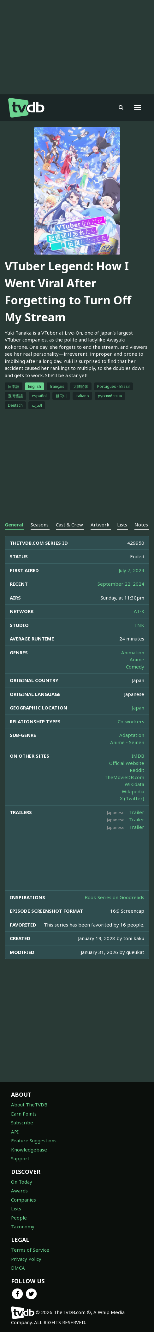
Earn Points (24, 1114)
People (19, 1217)
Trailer (136, 812)
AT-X (139, 611)
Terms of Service (30, 1250)
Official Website (126, 763)
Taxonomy (22, 1226)
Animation (132, 652)
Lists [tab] (122, 524)
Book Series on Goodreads (114, 897)
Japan (138, 707)
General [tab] (14, 524)
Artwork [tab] (100, 524)
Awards (19, 1190)
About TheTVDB (29, 1104)
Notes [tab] (141, 524)
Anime (137, 659)
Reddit (137, 770)
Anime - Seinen (127, 742)
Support (20, 1158)
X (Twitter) (132, 798)
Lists (16, 1208)
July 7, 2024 (131, 570)
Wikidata (134, 784)
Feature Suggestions (33, 1140)
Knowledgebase (29, 1149)
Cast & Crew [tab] (69, 524)
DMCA (18, 1268)
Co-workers (131, 721)
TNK (139, 625)
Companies (23, 1200)
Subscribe (22, 1122)
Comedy (135, 666)
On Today (21, 1182)
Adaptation (131, 735)
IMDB (138, 756)
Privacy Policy (26, 1259)
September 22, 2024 (121, 584)
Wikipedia (133, 791)
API (15, 1131)
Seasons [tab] (40, 524)
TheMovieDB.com (124, 777)
